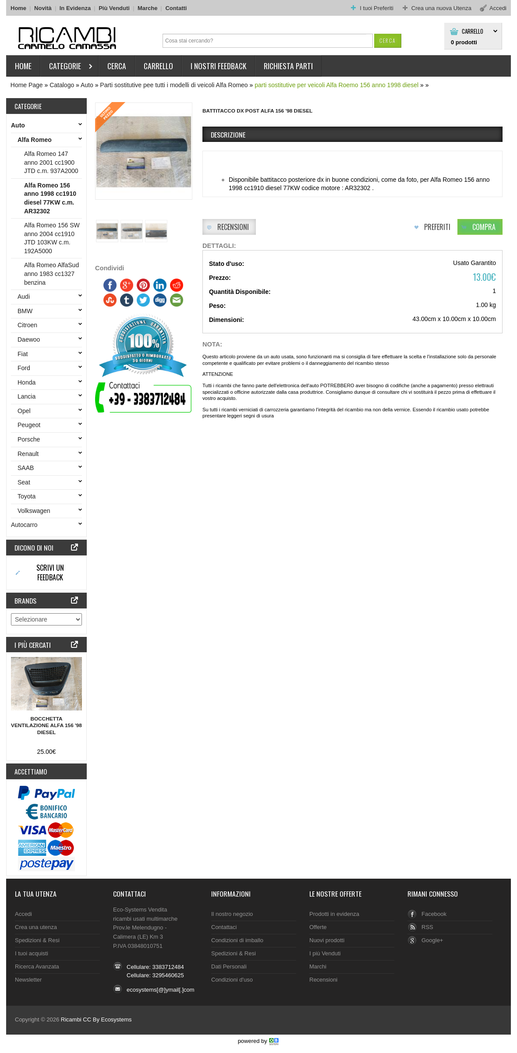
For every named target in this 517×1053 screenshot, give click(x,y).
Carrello (472, 31)
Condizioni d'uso (232, 979)
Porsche (30, 439)
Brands (25, 600)
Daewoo (30, 339)
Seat (26, 482)
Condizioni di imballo (237, 940)
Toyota (28, 496)
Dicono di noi (33, 547)
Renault (30, 453)
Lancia (28, 396)
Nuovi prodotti (326, 940)
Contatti (176, 8)
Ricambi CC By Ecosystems (96, 1019)
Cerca (116, 65)
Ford (26, 367)
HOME (23, 65)
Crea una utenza (36, 927)
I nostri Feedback (218, 65)
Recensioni (323, 979)
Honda (28, 382)
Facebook (433, 914)
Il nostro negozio (232, 914)
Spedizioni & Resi (37, 940)
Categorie (67, 67)
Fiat (24, 353)
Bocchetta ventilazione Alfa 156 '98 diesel (46, 726)
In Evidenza (75, 8)
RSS (427, 927)
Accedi (23, 914)
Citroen (29, 325)
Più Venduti (114, 8)
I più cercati (32, 645)
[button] (387, 40)
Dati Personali (229, 966)
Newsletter (28, 979)
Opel (26, 410)
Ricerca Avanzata (37, 966)
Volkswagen (36, 510)
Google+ (432, 940)
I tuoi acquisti (31, 953)
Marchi (317, 966)
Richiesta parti (288, 65)
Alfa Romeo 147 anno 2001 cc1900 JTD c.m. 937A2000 (51, 162)
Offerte (317, 927)
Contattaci (129, 893)
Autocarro (26, 524)
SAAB (27, 467)
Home (18, 8)
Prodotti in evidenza (334, 914)
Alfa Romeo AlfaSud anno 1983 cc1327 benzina (51, 273)
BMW (27, 310)
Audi (25, 296)
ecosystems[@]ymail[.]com (161, 989)
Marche (147, 8)
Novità (43, 8)
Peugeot (31, 424)
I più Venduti (324, 953)
